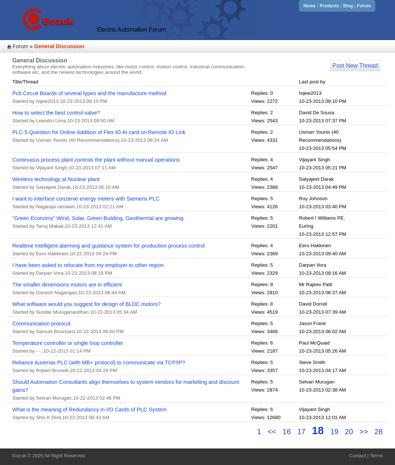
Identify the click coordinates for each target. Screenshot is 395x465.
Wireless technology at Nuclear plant (56, 179)
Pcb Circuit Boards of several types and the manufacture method (89, 93)
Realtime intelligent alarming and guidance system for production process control (108, 246)
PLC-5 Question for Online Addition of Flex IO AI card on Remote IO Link (99, 132)
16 (287, 432)
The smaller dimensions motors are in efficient (67, 285)
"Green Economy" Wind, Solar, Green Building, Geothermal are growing (98, 218)
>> (364, 432)
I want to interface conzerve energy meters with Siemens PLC (86, 199)
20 (349, 432)
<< (273, 432)
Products (329, 5)
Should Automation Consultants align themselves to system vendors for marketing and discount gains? (125, 386)
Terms (376, 455)
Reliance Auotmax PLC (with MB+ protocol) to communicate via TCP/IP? (98, 362)
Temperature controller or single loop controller (67, 343)
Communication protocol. (42, 324)
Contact (357, 455)
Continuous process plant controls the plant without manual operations (96, 160)
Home (309, 5)
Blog (348, 5)
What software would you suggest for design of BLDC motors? (86, 304)
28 (378, 432)
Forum (364, 5)
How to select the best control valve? (56, 113)
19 (334, 432)
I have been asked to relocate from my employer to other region (88, 265)
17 (301, 432)
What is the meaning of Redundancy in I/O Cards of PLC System (89, 409)
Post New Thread (355, 65)
